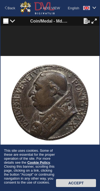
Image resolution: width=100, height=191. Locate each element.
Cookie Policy (38, 162)
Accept (76, 183)
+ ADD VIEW (50, 8)
